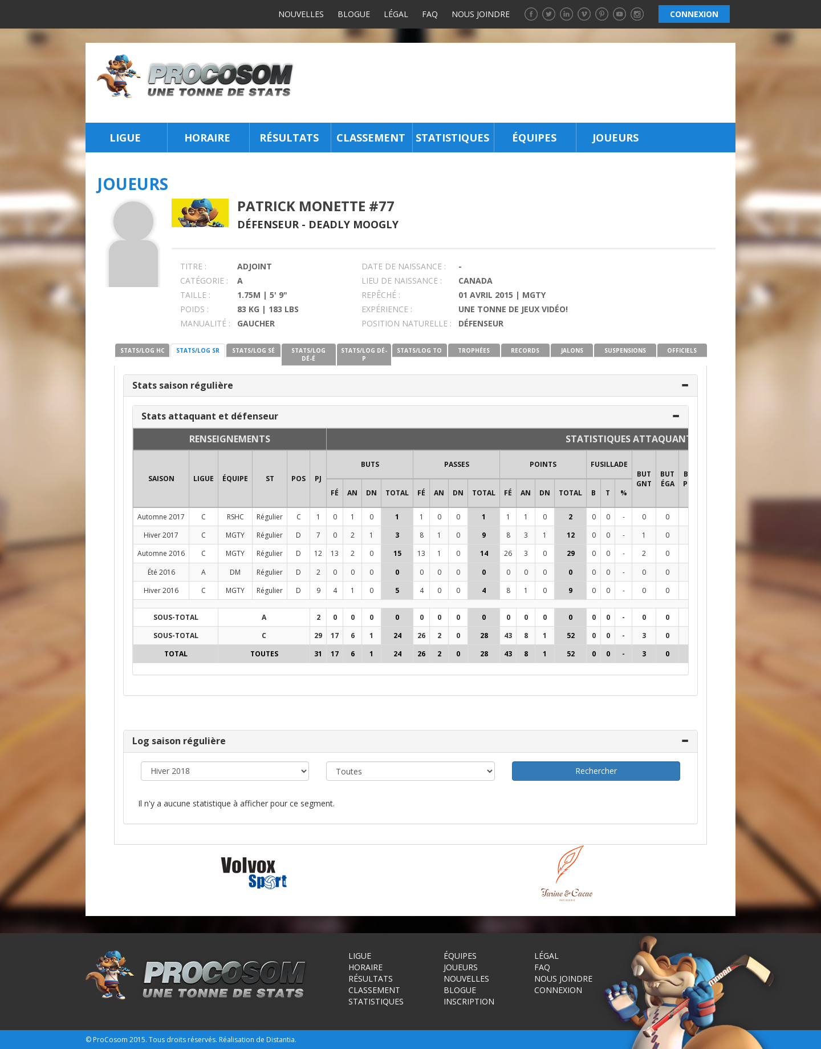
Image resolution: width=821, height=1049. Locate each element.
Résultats (289, 137)
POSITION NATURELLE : (406, 323)
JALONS (572, 350)
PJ (318, 478)
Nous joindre (481, 14)
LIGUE (203, 478)
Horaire (207, 137)
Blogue (354, 14)
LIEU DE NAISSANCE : (401, 280)
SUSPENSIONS (625, 350)
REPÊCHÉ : (380, 294)
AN (352, 493)
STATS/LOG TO (419, 350)
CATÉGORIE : (204, 280)
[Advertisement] (518, 82)
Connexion (558, 990)
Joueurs (615, 137)
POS (298, 478)
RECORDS (525, 350)
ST (270, 478)
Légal (396, 14)
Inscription (469, 1001)
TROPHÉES (474, 350)
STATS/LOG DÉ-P (364, 354)
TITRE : (193, 266)
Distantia (280, 1039)
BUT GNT (644, 479)
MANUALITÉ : (205, 323)
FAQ (430, 14)
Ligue (125, 137)
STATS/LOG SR (198, 350)
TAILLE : (195, 294)
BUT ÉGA (667, 479)
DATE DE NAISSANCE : (403, 266)
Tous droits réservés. (183, 1039)
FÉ (335, 493)
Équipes (534, 137)
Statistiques (452, 137)
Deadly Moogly (353, 224)
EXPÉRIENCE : (386, 309)
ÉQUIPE (235, 478)
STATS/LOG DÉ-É (308, 354)
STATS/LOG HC (142, 350)
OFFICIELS (682, 350)
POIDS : (194, 309)
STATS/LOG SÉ (253, 350)
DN (371, 493)
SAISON (161, 478)
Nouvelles (301, 14)
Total (397, 493)
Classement (370, 137)
